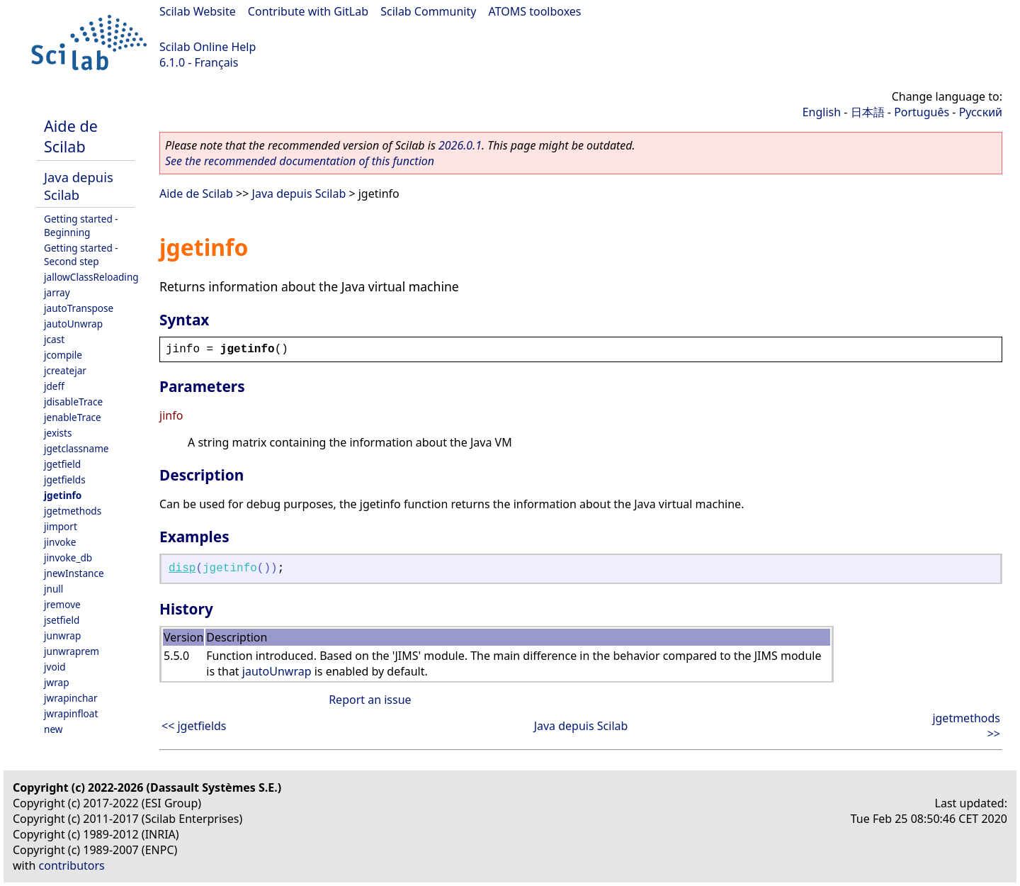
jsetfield (61, 620)
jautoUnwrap (73, 323)
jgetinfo (62, 495)
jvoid (55, 666)
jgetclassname (76, 448)
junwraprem (71, 651)
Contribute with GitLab (308, 11)
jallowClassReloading (91, 277)
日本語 (868, 112)
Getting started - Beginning (81, 225)
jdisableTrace (73, 401)
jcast (54, 339)
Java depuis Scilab (78, 185)
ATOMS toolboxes (535, 11)
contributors (72, 865)
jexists (58, 432)
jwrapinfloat (71, 713)
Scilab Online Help (207, 47)
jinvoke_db (68, 557)
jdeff (54, 386)
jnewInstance (74, 573)
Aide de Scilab (71, 136)
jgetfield (62, 464)
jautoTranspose (78, 308)
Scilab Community (428, 11)
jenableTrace (72, 417)
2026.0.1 (460, 145)
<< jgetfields (194, 726)
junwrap (62, 635)
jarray (57, 292)
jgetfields (65, 479)
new (53, 729)
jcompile (63, 354)
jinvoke (60, 542)
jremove (62, 604)
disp (182, 568)
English (822, 112)
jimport (60, 526)
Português (921, 112)
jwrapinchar (71, 698)
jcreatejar (65, 370)
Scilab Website (197, 11)
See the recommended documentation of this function (299, 161)
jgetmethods (72, 510)
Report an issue (370, 699)
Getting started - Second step (81, 254)
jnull (53, 588)
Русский (980, 112)
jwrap (56, 682)
